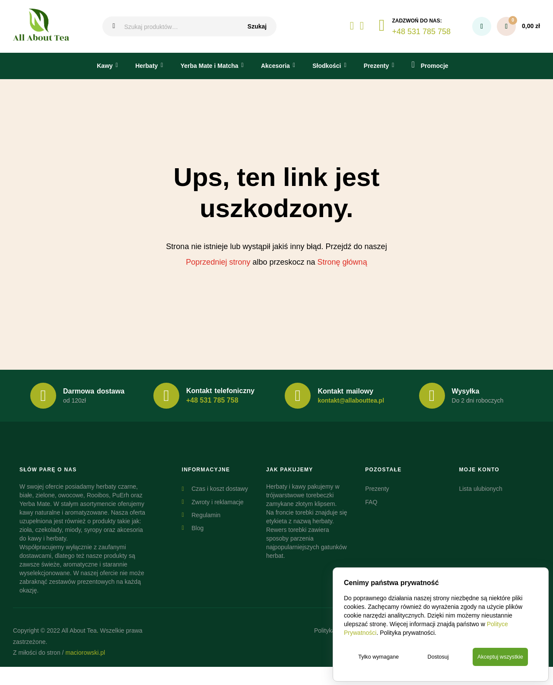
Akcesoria (275, 65)
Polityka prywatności (407, 631)
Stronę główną (342, 262)
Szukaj (257, 26)
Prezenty (376, 65)
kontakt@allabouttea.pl (351, 400)
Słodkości (326, 65)
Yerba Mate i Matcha (209, 65)
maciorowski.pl (85, 652)
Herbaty (146, 65)
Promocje (430, 64)
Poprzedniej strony (218, 262)
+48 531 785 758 (212, 400)
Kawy (105, 65)
